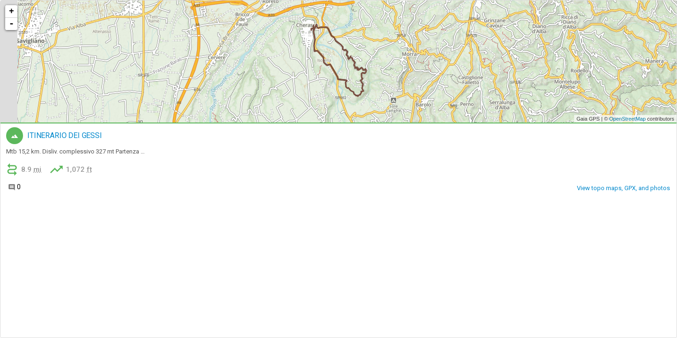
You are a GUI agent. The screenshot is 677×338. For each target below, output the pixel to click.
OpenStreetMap (627, 119)
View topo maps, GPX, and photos (623, 188)
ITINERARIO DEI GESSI (64, 135)
